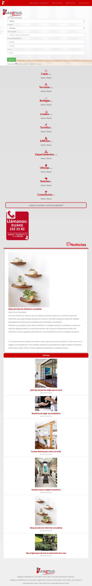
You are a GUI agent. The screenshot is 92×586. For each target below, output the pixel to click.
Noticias (70, 3)
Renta (49, 78)
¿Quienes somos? (39, 3)
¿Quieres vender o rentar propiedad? (46, 205)
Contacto (84, 3)
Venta (43, 78)
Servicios (57, 3)
